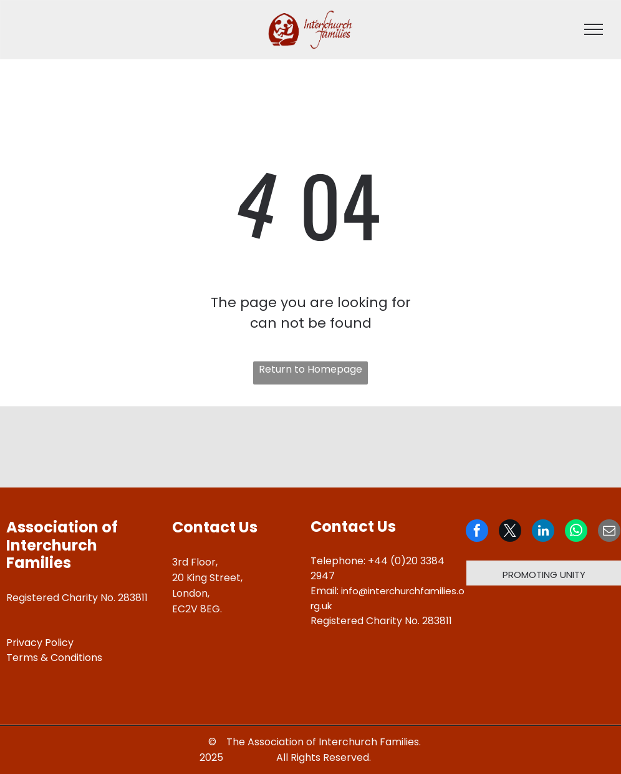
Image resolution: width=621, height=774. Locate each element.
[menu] (593, 29)
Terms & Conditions (54, 657)
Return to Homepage (310, 369)
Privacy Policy (40, 642)
